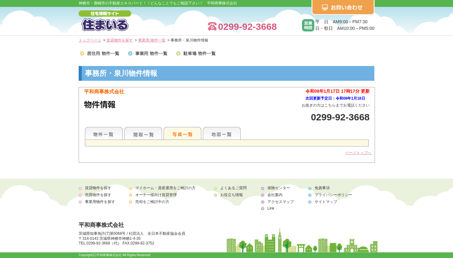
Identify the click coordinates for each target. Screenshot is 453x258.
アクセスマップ (280, 202)
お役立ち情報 (231, 195)
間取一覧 (143, 133)
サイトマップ (326, 202)
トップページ (90, 40)
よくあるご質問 (233, 188)
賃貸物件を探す (119, 40)
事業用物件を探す (100, 202)
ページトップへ (358, 153)
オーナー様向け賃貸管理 (156, 195)
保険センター (278, 188)
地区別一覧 (104, 133)
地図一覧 (222, 133)
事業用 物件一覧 (151, 40)
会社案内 (274, 195)
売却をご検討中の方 (152, 202)
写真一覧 (182, 133)
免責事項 (322, 188)
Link (270, 208)
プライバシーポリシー (333, 195)
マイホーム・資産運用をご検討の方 (165, 188)
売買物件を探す (98, 195)
